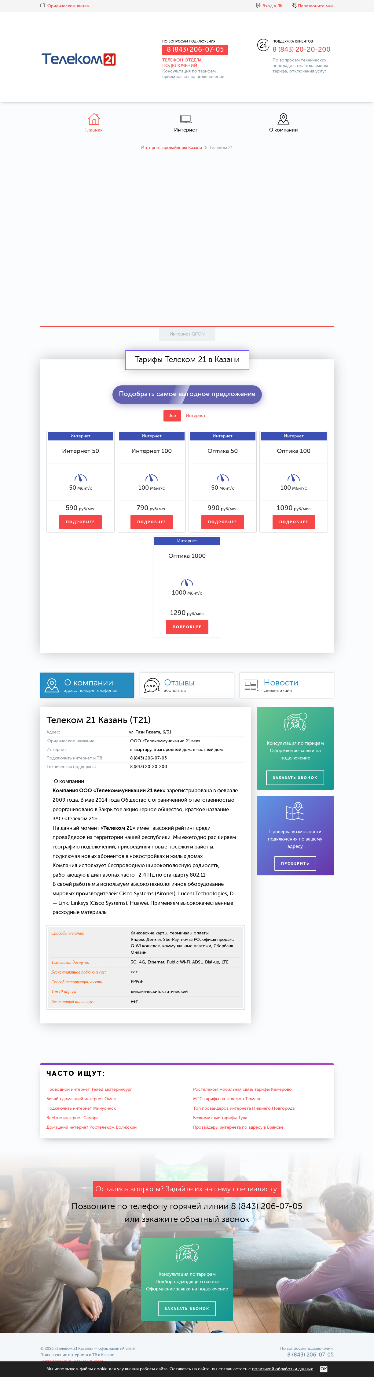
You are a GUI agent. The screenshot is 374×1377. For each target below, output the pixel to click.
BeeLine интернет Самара (72, 1118)
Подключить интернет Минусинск (81, 1108)
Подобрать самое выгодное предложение (187, 394)
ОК (324, 1369)
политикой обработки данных (282, 1369)
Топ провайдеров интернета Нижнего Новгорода (244, 1108)
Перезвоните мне (313, 6)
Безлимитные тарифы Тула (220, 1118)
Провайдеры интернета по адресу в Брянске (238, 1127)
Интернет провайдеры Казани (171, 148)
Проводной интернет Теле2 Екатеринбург (89, 1089)
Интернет (185, 123)
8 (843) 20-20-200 (302, 49)
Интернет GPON (187, 334)
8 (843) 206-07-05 (195, 49)
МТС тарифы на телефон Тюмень (227, 1099)
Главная (94, 123)
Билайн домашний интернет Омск (81, 1099)
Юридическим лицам (65, 6)
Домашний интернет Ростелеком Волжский (91, 1127)
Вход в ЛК (269, 6)
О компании (283, 123)
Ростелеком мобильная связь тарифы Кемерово (242, 1089)
